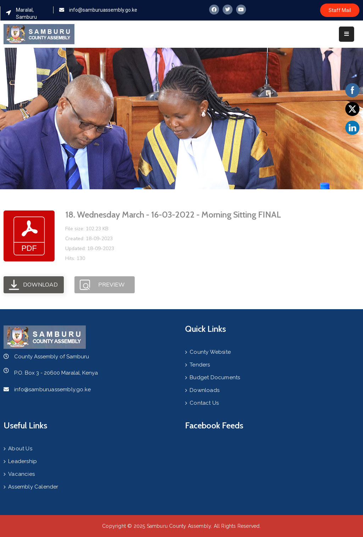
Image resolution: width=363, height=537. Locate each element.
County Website (210, 352)
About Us (20, 448)
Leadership (22, 461)
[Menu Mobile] (346, 34)
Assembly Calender (33, 487)
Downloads (204, 390)
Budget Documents (215, 377)
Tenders (200, 365)
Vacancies (21, 474)
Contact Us (204, 403)
